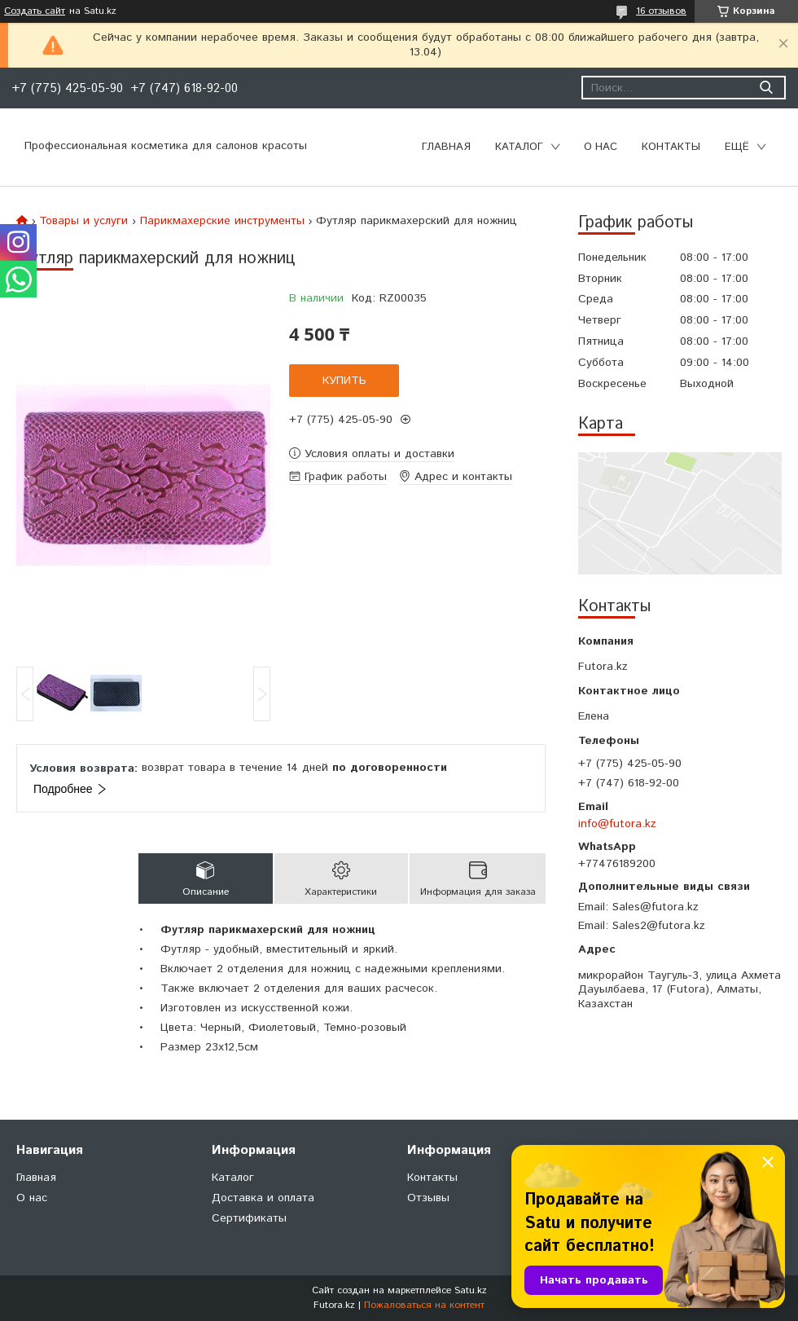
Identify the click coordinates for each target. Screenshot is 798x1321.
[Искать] (766, 87)
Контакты (671, 147)
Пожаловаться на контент (424, 1305)
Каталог (519, 147)
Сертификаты (249, 1218)
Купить (344, 380)
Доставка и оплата (263, 1198)
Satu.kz (470, 1290)
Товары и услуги (83, 221)
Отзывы (428, 1198)
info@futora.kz (617, 824)
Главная (446, 147)
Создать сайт (34, 11)
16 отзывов (661, 11)
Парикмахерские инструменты (222, 221)
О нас (600, 147)
